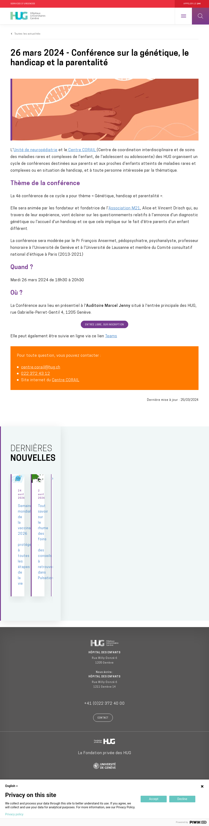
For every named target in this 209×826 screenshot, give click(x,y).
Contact (103, 714)
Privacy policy (14, 814)
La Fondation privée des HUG (104, 749)
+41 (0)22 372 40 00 (104, 700)
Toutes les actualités (28, 34)
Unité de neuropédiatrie (35, 150)
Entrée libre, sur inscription (104, 325)
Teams (111, 336)
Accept (153, 799)
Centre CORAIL (82, 150)
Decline (182, 799)
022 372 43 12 (35, 374)
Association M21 (124, 209)
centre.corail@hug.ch (40, 367)
